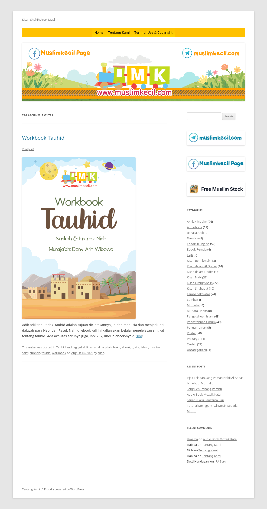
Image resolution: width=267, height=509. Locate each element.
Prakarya (193, 339)
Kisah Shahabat (197, 288)
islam (144, 347)
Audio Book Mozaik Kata (204, 394)
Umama (192, 439)
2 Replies (28, 149)
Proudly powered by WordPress (64, 489)
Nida (101, 353)
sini (139, 336)
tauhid (46, 353)
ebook (126, 347)
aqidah (107, 347)
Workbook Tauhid (43, 137)
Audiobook (194, 227)
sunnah (35, 353)
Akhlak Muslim (197, 221)
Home (99, 32)
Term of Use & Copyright (153, 32)
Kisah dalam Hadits (200, 272)
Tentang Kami (119, 32)
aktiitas (88, 347)
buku (116, 347)
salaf (25, 353)
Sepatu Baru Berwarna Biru (205, 400)
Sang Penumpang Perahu (204, 389)
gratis (136, 347)
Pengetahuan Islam (200, 316)
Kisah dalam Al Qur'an (202, 266)
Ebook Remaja (197, 249)
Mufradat (193, 305)
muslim (155, 347)
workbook (59, 353)
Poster (191, 333)
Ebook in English (198, 244)
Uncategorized (197, 350)
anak (97, 347)
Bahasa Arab (195, 233)
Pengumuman (197, 327)
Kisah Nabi (194, 277)
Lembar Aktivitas (198, 294)
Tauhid (61, 347)
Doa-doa (193, 238)
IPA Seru (220, 461)
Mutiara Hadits (197, 311)
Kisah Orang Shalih (200, 283)
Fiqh (190, 255)
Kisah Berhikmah (198, 260)
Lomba (192, 299)
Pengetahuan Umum (201, 322)
